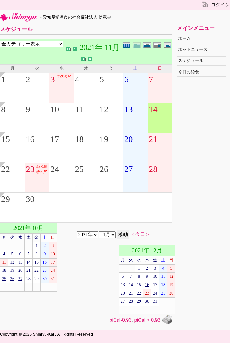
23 (30, 169)
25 (79, 169)
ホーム (186, 38)
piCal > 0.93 (147, 320)
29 (5, 199)
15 (5, 139)
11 (79, 109)
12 (104, 109)
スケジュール (192, 60)
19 (104, 139)
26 (104, 169)
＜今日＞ (140, 234)
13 (128, 109)
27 (128, 169)
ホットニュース (194, 49)
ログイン (220, 4)
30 (30, 199)
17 (54, 139)
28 (153, 169)
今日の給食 (190, 72)
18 (79, 139)
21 (153, 139)
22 (5, 169)
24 (54, 169)
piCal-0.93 (120, 320)
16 (30, 139)
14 (153, 109)
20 (128, 139)
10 (54, 109)
